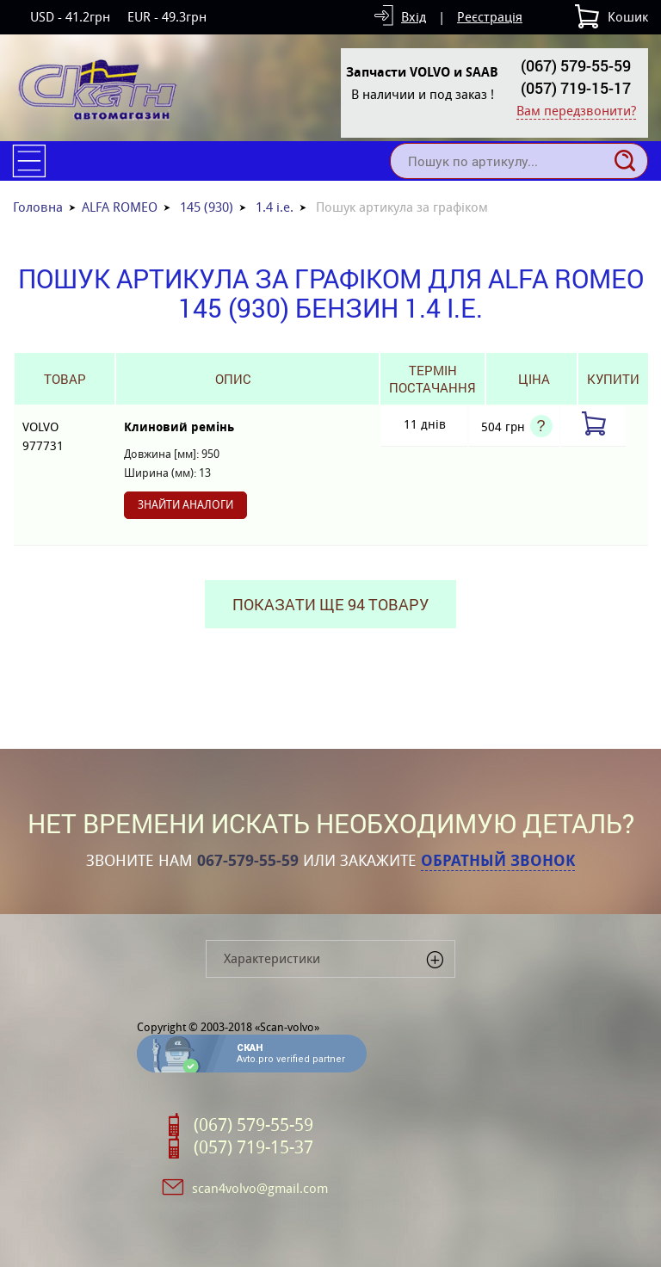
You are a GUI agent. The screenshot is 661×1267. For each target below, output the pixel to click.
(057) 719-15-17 (576, 87)
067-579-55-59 (248, 860)
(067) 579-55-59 (576, 65)
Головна (38, 207)
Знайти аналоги (185, 505)
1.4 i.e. (274, 207)
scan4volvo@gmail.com (260, 1188)
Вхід (413, 17)
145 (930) (206, 207)
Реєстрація (489, 17)
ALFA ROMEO (120, 207)
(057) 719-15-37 (253, 1147)
